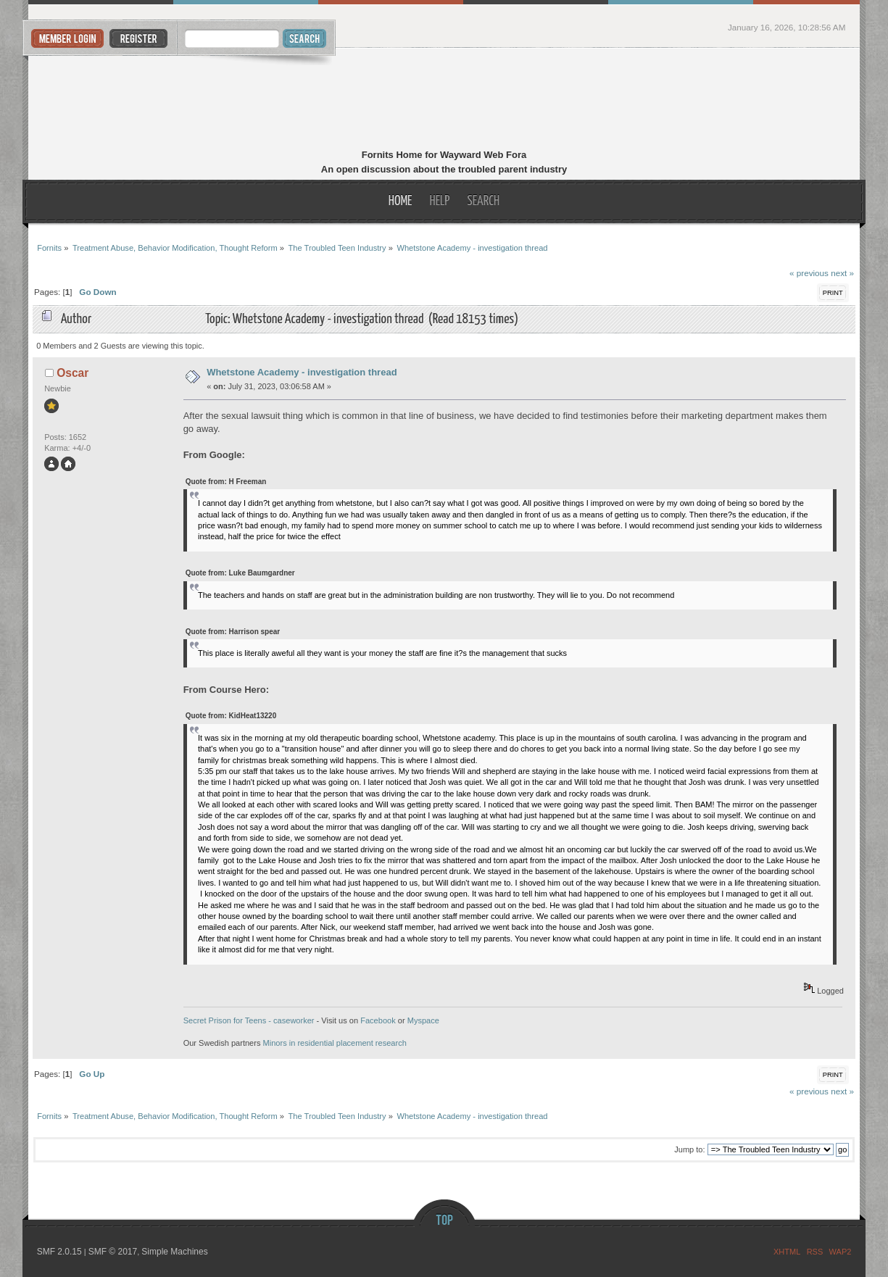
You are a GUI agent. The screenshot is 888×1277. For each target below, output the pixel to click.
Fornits (444, 100)
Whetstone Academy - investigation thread (302, 372)
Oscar (72, 373)
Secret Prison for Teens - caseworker (249, 1020)
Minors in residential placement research (335, 1043)
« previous (809, 273)
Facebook (378, 1020)
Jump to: (689, 1149)
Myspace (423, 1020)
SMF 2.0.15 (59, 1252)
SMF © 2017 (113, 1252)
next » (842, 273)
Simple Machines (174, 1252)
